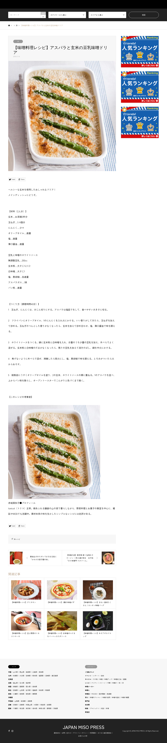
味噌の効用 (106, 697)
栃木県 (34, 708)
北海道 (10, 679)
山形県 (22, 690)
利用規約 (93, 733)
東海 (9, 694)
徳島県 (15, 686)
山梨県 (17, 701)
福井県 (28, 683)
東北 (9, 690)
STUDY (119, 4)
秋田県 (41, 690)
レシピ (87, 683)
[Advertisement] (140, 201)
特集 (86, 708)
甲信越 (10, 701)
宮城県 (15, 690)
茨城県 (55, 708)
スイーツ (102, 683)
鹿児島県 (55, 676)
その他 (95, 679)
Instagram (12, 731)
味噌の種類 (125, 697)
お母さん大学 (82, 736)
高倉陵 (109, 694)
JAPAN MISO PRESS (83, 727)
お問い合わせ (66, 733)
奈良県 (42, 705)
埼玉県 (22, 708)
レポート (96, 676)
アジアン (94, 683)
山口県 (15, 672)
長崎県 (47, 676)
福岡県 (41, 676)
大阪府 (36, 705)
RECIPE (132, 4)
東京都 (28, 708)
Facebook (9, 731)
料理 (107, 708)
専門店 (87, 701)
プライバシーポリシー (80, 733)
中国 (9, 672)
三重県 (15, 694)
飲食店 (87, 712)
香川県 (28, 686)
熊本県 (34, 676)
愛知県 (28, 694)
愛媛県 (22, 686)
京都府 (15, 705)
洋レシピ (17, 539)
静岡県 (34, 694)
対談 (102, 708)
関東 (9, 708)
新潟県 (23, 701)
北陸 (9, 683)
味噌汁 (114, 683)
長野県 (30, 701)
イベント (88, 676)
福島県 (34, 690)
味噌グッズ (108, 679)
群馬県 (49, 708)
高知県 (34, 686)
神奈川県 (42, 708)
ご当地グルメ (89, 672)
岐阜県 (22, 694)
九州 (9, 676)
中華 (108, 683)
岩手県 (28, 690)
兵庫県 (22, 705)
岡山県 (22, 672)
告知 (102, 676)
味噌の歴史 (116, 697)
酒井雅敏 (102, 694)
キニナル (88, 679)
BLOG (144, 4)
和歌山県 (29, 705)
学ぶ (86, 697)
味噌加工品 (117, 679)
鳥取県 (41, 672)
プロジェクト (94, 708)
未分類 (87, 705)
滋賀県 (49, 705)
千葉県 (15, 708)
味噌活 (87, 694)
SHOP (156, 4)
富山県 (15, 683)
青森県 (47, 690)
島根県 (28, 672)
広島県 (34, 672)
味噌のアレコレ (95, 697)
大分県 (22, 676)
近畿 (9, 705)
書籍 (124, 679)
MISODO (94, 694)
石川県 (22, 683)
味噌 (100, 679)
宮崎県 (28, 676)
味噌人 (87, 690)
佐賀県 (15, 676)
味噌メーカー (89, 686)
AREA (107, 4)
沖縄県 (10, 697)
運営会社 (57, 733)
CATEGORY (93, 4)
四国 (9, 686)
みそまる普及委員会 (104, 733)
